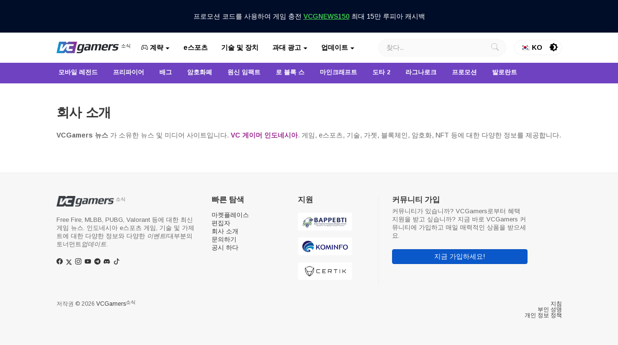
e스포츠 (195, 47)
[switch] (554, 47)
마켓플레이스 (230, 214)
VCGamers (115, 303)
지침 (556, 303)
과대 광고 (286, 47)
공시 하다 (225, 247)
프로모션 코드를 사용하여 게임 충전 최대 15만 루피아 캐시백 (309, 16)
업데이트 (334, 47)
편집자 (221, 223)
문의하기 (224, 239)
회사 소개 (225, 231)
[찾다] (442, 48)
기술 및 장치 (239, 47)
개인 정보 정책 (543, 315)
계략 (152, 47)
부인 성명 (550, 309)
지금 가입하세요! (459, 256)
